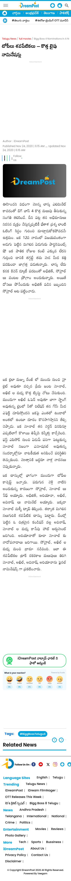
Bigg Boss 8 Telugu (44, 803)
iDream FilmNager (42, 790)
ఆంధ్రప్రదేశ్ (32, 13)
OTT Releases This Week (23, 797)
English (42, 777)
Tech (22, 842)
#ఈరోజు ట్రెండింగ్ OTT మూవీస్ (52, 20)
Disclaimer (13, 861)
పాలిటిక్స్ (65, 13)
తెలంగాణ (49, 13)
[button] (61, 740)
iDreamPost (14, 790)
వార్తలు (16, 13)
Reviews (57, 829)
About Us (37, 848)
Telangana (13, 816)
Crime (9, 822)
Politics (25, 822)
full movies (25, 38)
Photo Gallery (15, 835)
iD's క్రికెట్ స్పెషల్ (14, 803)
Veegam (42, 873)
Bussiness (53, 842)
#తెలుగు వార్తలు (21, 20)
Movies (40, 829)
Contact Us (39, 855)
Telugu (58, 777)
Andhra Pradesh (32, 810)
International (37, 816)
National (57, 816)
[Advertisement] (35, 99)
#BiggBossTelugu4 (32, 734)
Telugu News (9, 38)
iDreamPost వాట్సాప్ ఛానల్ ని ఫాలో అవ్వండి (38, 660)
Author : (16, 141)
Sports (36, 842)
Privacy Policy (15, 855)
